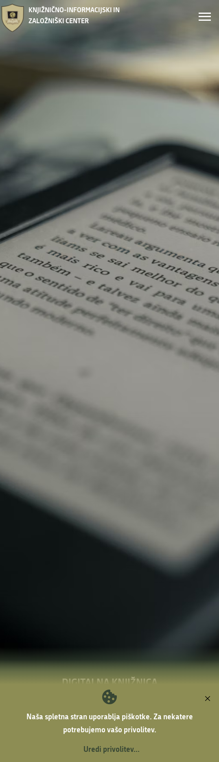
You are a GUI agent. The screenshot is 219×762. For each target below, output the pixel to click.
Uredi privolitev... (111, 749)
